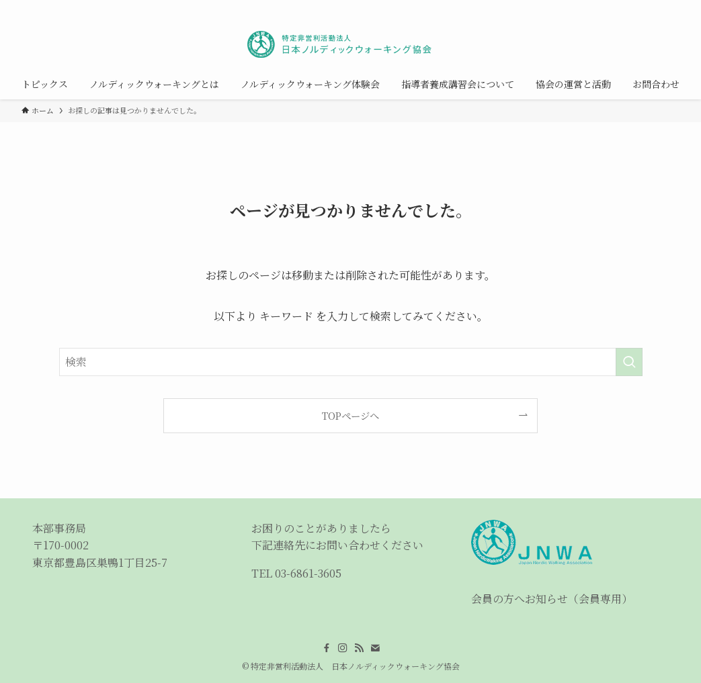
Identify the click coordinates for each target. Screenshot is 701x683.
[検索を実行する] (629, 362)
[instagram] (618, 7)
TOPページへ (350, 415)
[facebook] (601, 7)
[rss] (636, 7)
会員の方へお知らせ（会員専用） (551, 598)
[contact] (653, 7)
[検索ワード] (351, 362)
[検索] (670, 7)
